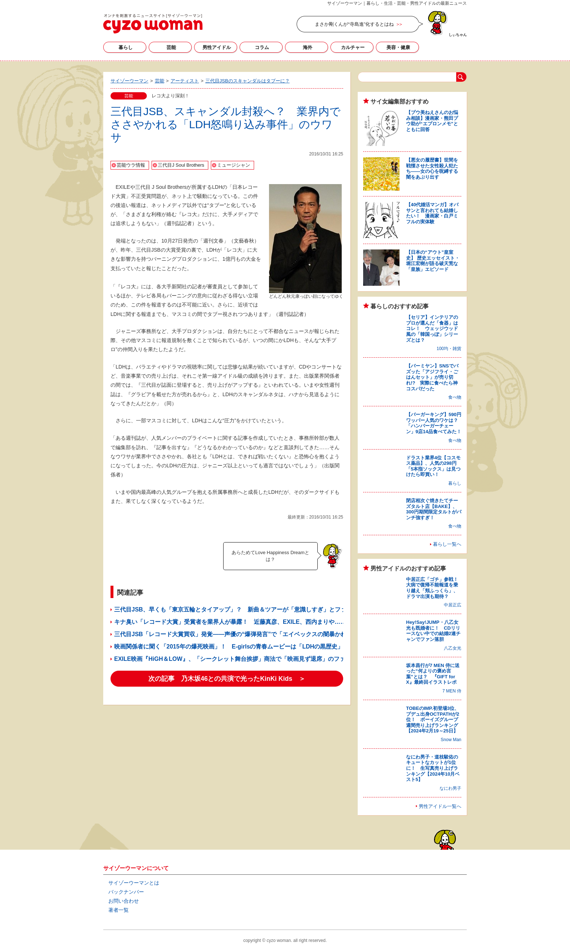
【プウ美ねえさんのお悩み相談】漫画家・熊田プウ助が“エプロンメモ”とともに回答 (432, 121)
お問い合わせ (123, 901)
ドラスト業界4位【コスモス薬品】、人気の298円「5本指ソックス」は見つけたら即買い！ (433, 466)
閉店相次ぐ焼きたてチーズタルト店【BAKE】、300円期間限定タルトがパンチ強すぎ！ (433, 509)
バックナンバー (126, 892)
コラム (262, 47)
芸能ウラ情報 (131, 165)
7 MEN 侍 (451, 691)
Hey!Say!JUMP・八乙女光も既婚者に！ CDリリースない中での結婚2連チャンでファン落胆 (433, 630)
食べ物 (454, 397)
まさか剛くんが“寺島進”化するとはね (354, 24)
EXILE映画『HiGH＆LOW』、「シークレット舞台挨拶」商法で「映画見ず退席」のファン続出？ (241, 659)
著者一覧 (118, 910)
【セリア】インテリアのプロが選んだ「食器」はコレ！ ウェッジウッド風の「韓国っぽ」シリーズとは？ (432, 328)
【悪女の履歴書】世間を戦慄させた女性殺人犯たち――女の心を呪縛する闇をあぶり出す (432, 168)
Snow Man (451, 739)
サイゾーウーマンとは (133, 883)
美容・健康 (398, 47)
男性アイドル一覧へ (440, 806)
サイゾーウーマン (152, 23)
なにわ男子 (450, 788)
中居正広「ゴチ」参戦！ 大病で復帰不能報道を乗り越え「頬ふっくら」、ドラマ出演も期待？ (434, 588)
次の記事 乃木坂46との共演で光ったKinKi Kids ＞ (226, 678)
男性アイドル (216, 47)
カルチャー (353, 47)
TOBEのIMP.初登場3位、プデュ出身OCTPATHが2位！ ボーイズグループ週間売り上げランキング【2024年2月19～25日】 (432, 719)
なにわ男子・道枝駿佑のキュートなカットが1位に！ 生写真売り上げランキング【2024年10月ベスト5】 (432, 768)
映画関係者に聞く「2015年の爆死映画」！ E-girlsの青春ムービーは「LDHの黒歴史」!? (231, 646)
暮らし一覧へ (447, 544)
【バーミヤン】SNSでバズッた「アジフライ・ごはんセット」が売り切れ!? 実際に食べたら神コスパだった (432, 377)
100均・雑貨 (449, 348)
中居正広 (452, 604)
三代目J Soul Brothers (181, 165)
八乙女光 (452, 648)
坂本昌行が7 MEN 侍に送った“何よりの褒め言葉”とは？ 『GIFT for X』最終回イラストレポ (432, 674)
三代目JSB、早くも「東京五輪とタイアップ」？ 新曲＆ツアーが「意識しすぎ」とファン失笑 (239, 609)
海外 (307, 47)
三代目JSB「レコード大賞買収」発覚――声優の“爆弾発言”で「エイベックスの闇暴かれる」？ (239, 634)
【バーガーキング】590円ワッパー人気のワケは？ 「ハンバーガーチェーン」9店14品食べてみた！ (434, 423)
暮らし (126, 47)
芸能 (171, 47)
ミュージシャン (233, 165)
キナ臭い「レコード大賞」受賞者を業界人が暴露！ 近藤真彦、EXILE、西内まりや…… (230, 622)
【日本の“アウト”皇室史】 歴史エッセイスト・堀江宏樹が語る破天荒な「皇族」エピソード (432, 260)
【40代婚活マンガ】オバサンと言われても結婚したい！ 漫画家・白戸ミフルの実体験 (432, 213)
